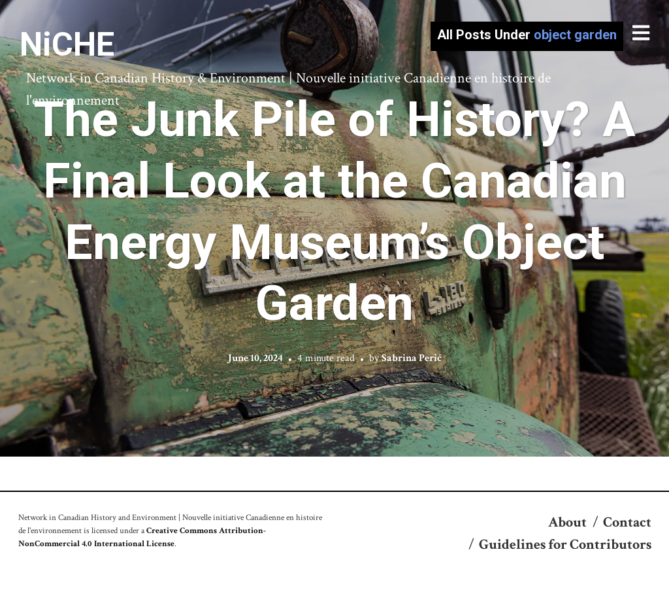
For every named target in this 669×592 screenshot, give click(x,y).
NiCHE (67, 44)
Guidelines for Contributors (565, 544)
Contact (627, 522)
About (567, 522)
